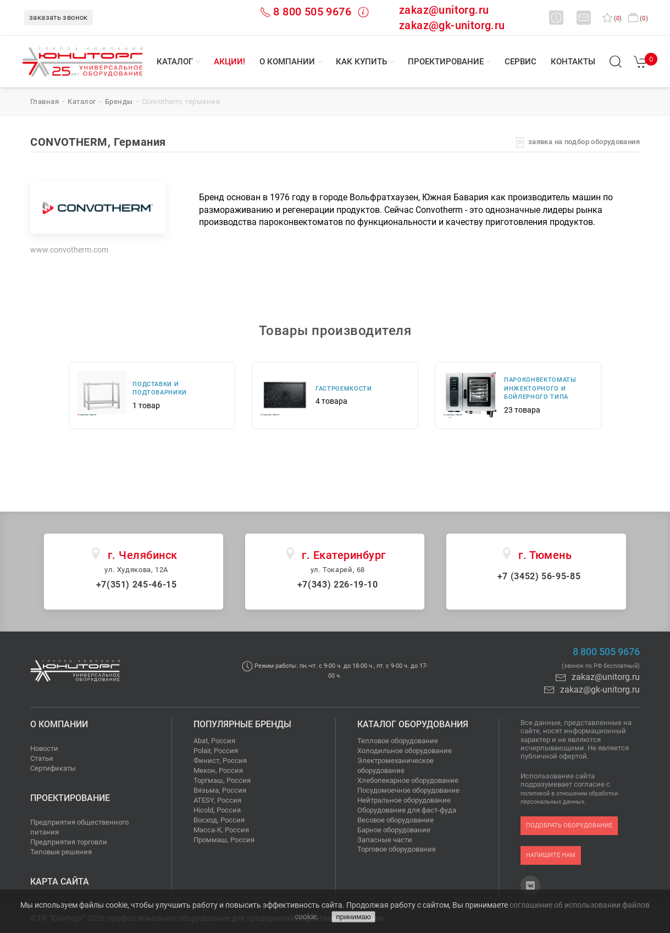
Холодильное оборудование (404, 751)
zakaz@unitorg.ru (444, 10)
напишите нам (550, 855)
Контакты (573, 62)
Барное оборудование (393, 830)
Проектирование (446, 62)
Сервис (520, 62)
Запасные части (384, 840)
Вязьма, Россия (219, 790)
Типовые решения (61, 852)
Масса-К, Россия (221, 830)
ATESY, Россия (217, 800)
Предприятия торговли (68, 842)
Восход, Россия (219, 820)
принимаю (353, 917)
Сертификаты (53, 768)
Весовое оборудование (395, 820)
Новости (44, 748)
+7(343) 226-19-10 (337, 584)
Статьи (41, 758)
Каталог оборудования (412, 724)
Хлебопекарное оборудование (407, 780)
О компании (287, 62)
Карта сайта (59, 881)
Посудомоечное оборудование (408, 790)
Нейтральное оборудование (404, 800)
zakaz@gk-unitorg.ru (452, 25)
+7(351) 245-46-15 (136, 584)
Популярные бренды (242, 724)
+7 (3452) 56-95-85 (539, 576)
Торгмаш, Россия (222, 780)
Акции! (229, 62)
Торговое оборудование (396, 849)
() (612, 18)
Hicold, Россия (217, 810)
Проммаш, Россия (223, 840)
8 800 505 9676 (312, 11)
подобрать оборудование (569, 825)
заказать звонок (58, 17)
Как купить (361, 62)
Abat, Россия (214, 741)
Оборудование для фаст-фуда (406, 810)
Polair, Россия (215, 751)
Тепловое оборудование (397, 741)
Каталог (175, 62)
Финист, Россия (220, 760)
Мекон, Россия (218, 770)
